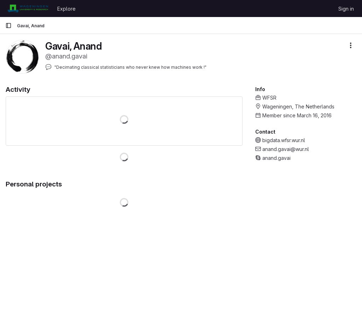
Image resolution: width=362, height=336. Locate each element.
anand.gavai (276, 158)
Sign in (346, 9)
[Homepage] (28, 8)
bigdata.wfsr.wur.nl (283, 140)
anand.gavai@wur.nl (285, 149)
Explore (66, 9)
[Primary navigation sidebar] (8, 25)
